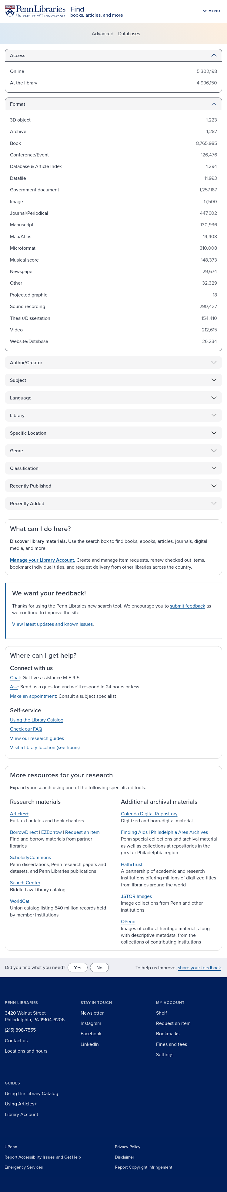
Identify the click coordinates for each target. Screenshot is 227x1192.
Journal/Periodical (29, 213)
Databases (129, 33)
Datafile (18, 178)
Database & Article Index (36, 166)
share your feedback (199, 967)
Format (17, 104)
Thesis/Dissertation (30, 318)
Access (17, 55)
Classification (24, 468)
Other (16, 282)
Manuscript (21, 224)
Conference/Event (29, 154)
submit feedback (187, 605)
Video (16, 329)
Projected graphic (28, 294)
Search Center (25, 882)
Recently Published (30, 485)
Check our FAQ (26, 728)
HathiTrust (131, 864)
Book (15, 143)
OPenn (128, 921)
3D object (20, 119)
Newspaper (22, 271)
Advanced (102, 33)
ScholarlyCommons (30, 857)
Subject (18, 380)
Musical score (24, 259)
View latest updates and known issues (52, 624)
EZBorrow (51, 832)
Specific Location (28, 433)
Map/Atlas (20, 236)
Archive (18, 131)
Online (17, 71)
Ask (14, 686)
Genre (16, 450)
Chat (15, 677)
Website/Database (29, 341)
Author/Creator (26, 362)
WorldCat (19, 901)
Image (16, 201)
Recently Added (27, 503)
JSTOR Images (136, 896)
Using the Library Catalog (36, 719)
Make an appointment (33, 696)
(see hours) (68, 747)
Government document (34, 189)
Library (17, 415)
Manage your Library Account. (42, 560)
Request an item (82, 832)
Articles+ (19, 813)
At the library (23, 82)
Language (21, 397)
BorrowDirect (24, 832)
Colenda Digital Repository (149, 813)
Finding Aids (134, 832)
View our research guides (37, 738)
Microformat (22, 248)
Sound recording (27, 306)
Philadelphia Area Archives (179, 832)
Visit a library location (32, 747)
